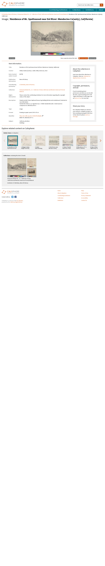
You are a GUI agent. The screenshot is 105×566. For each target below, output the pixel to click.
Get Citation (12, 58)
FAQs (82, 190)
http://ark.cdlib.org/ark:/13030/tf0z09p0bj (30, 116)
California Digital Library (16, 202)
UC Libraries (20, 201)
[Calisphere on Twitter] (12, 197)
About (101, 10)
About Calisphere (62, 193)
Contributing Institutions (58, 10)
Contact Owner (83, 58)
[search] (101, 5)
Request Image (92, 58)
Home (59, 190)
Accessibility (84, 198)
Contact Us (84, 200)
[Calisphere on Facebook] (16, 197)
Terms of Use (84, 193)
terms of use (78, 98)
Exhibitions (90, 10)
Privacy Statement (86, 195)
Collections (76, 10)
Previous (4, 140)
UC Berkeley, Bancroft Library (9, 14)
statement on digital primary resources (81, 77)
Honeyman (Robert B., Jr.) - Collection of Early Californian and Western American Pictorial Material (43, 14)
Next (101, 140)
